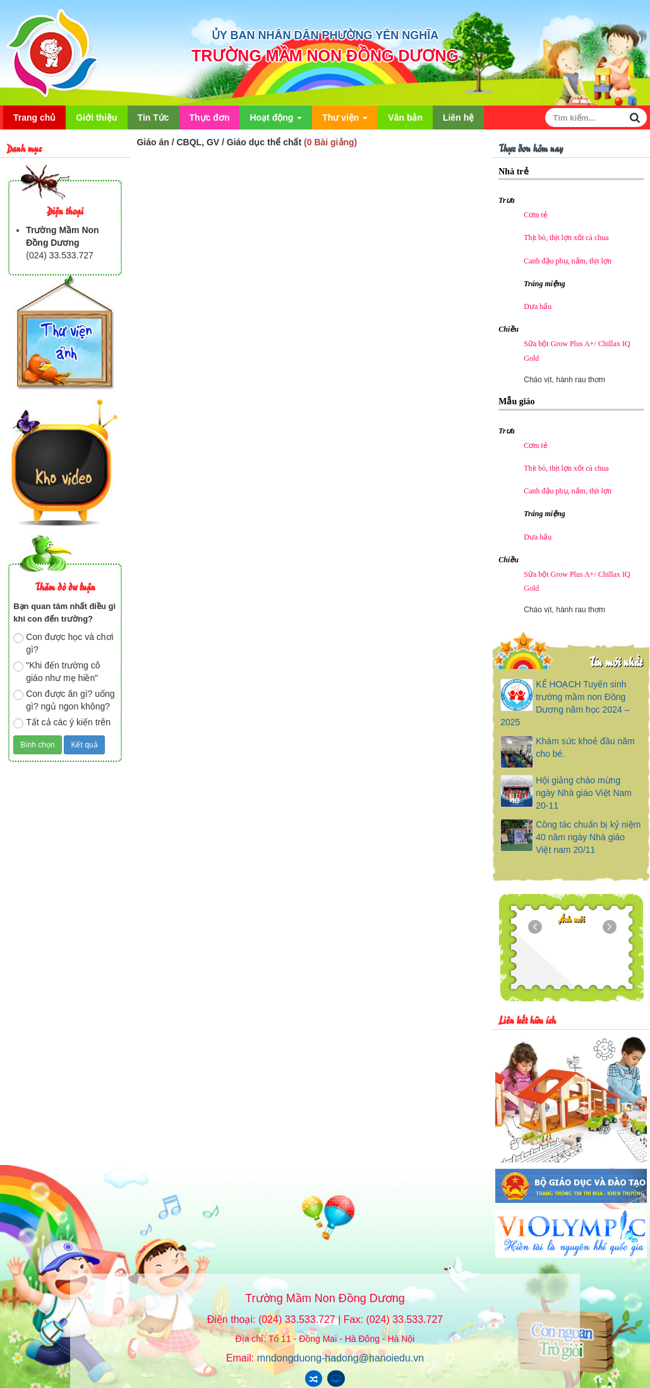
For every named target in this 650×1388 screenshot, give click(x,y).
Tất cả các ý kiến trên (62, 722)
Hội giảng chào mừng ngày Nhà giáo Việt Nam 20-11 (584, 793)
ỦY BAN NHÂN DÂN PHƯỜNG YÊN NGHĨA (325, 35)
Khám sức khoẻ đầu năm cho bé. (585, 747)
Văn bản (405, 117)
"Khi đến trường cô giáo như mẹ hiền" (56, 671)
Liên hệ (458, 117)
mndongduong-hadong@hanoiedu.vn (340, 1358)
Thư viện (345, 121)
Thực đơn (210, 117)
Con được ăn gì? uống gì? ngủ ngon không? (63, 700)
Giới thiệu (96, 117)
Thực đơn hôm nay (530, 147)
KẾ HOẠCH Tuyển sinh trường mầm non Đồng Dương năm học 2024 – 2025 (564, 703)
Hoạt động (276, 121)
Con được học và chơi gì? (63, 643)
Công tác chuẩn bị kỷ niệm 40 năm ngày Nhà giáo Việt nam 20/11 (588, 837)
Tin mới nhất (615, 661)
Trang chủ (34, 117)
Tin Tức (153, 117)
